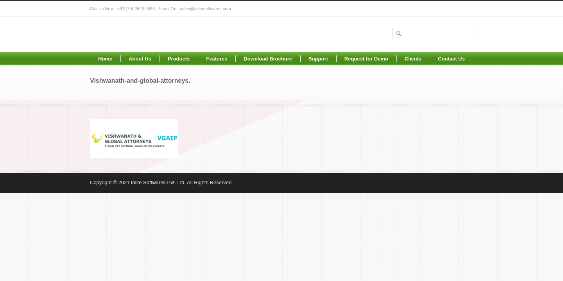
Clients (413, 59)
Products (179, 59)
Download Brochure (268, 59)
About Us (140, 59)
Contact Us (451, 59)
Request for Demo (366, 59)
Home (105, 59)
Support (318, 59)
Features (216, 59)
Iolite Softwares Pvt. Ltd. (158, 182)
